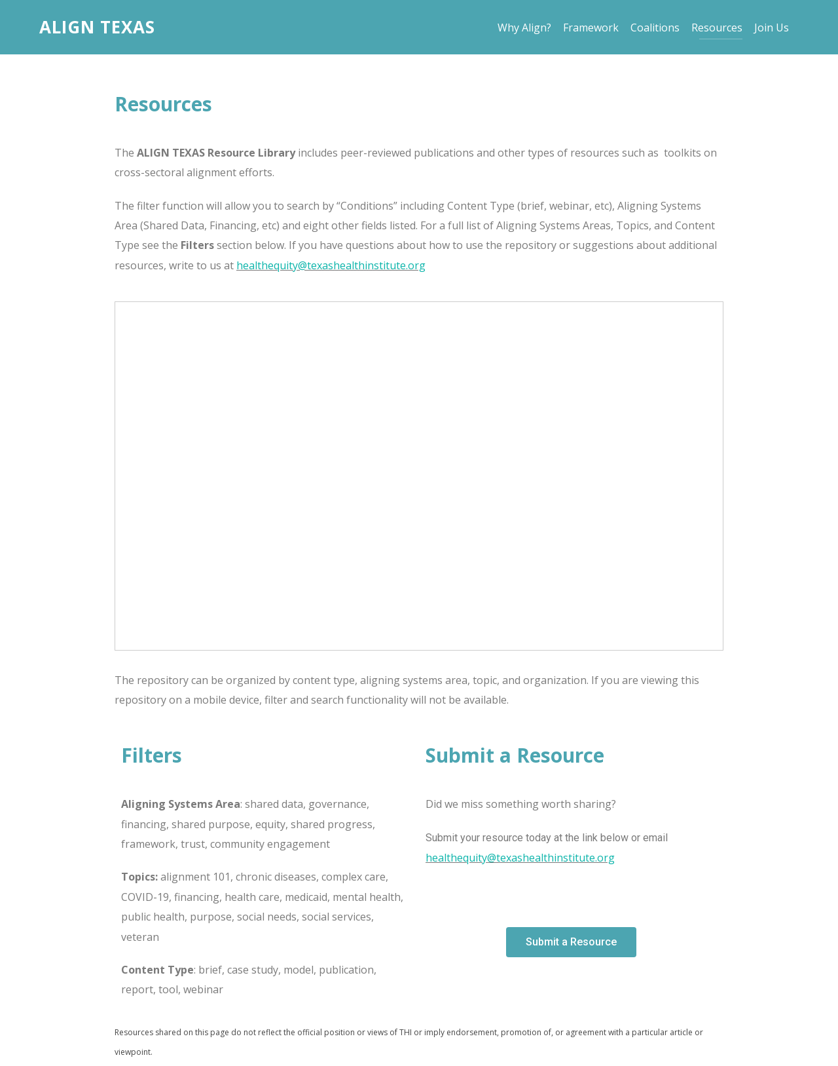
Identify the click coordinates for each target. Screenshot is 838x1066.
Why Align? (528, 27)
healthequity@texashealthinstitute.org (331, 265)
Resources (720, 27)
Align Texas (97, 27)
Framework (595, 27)
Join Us (775, 27)
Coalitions (659, 27)
